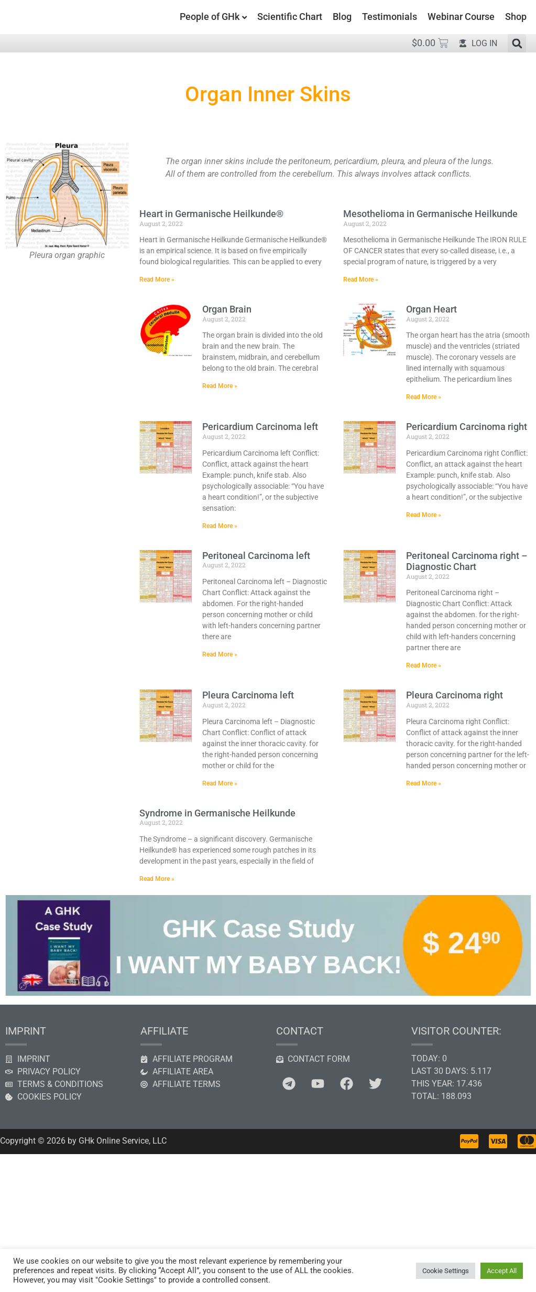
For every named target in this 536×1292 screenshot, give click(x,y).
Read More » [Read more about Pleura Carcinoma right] (423, 783)
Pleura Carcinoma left (248, 695)
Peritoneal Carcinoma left (256, 555)
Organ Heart (431, 309)
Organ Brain (226, 309)
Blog (342, 16)
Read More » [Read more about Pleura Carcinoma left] (219, 783)
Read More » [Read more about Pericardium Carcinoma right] (423, 515)
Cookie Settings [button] (445, 1271)
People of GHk (209, 16)
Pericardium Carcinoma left (260, 426)
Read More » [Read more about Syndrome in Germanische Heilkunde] (156, 878)
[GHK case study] (268, 993)
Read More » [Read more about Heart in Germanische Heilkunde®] (156, 279)
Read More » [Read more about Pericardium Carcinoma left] (219, 526)
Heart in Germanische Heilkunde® (211, 213)
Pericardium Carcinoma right (466, 426)
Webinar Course (461, 16)
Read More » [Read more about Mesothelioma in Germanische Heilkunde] (360, 279)
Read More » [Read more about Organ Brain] (219, 386)
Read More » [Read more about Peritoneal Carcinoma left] (219, 654)
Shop (516, 16)
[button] (517, 43)
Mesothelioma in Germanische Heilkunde (430, 213)
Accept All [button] (502, 1271)
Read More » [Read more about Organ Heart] (423, 397)
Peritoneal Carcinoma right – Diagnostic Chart (467, 561)
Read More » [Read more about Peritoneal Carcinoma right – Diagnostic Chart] (423, 665)
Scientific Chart (289, 16)
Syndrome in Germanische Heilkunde (217, 813)
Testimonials (389, 16)
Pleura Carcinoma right (454, 695)
